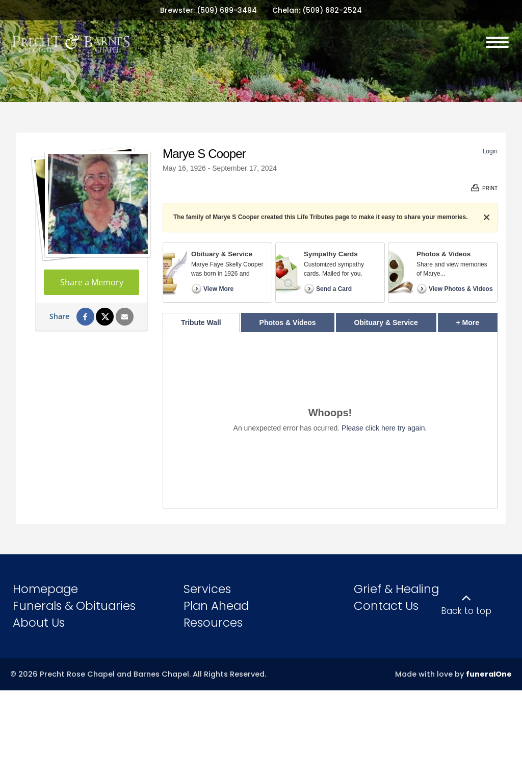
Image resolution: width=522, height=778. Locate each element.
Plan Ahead (216, 606)
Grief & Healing (396, 589)
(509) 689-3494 (227, 10)
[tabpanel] (330, 420)
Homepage (45, 589)
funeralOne (489, 674)
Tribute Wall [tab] (201, 322)
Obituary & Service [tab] (385, 322)
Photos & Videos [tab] (287, 322)
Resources (213, 622)
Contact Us (386, 606)
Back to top (466, 611)
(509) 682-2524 (332, 10)
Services (207, 589)
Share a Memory (91, 282)
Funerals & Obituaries (74, 606)
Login (490, 151)
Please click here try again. (384, 428)
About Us (39, 622)
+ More (477, 320)
